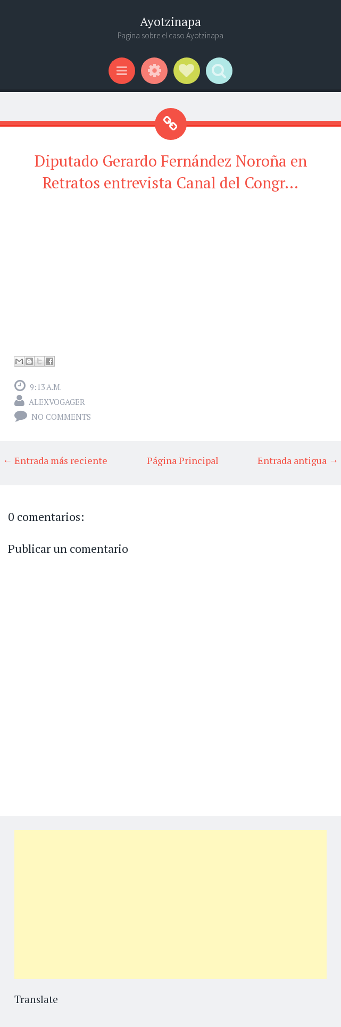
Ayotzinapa (170, 21)
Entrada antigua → (297, 460)
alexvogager (57, 401)
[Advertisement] (170, 904)
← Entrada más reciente (55, 460)
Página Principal (183, 460)
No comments (61, 416)
